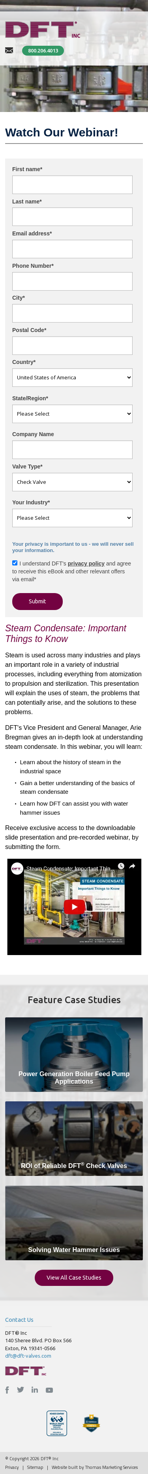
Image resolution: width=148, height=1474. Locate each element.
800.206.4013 (43, 50)
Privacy (12, 1467)
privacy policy (86, 563)
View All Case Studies (74, 1277)
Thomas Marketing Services (111, 1467)
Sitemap (35, 1467)
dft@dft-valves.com (28, 1355)
